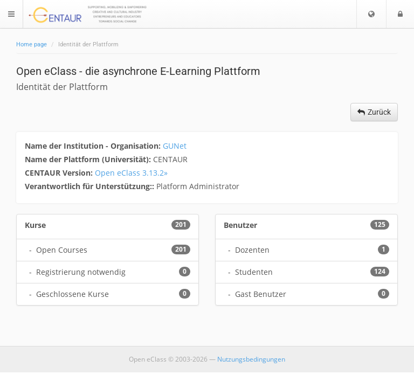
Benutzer (240, 225)
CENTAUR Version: (60, 173)
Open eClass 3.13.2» (131, 173)
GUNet (175, 146)
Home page (31, 44)
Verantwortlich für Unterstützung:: (90, 186)
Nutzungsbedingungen (251, 359)
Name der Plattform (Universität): (89, 159)
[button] (371, 14)
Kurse (35, 225)
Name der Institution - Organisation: (94, 146)
